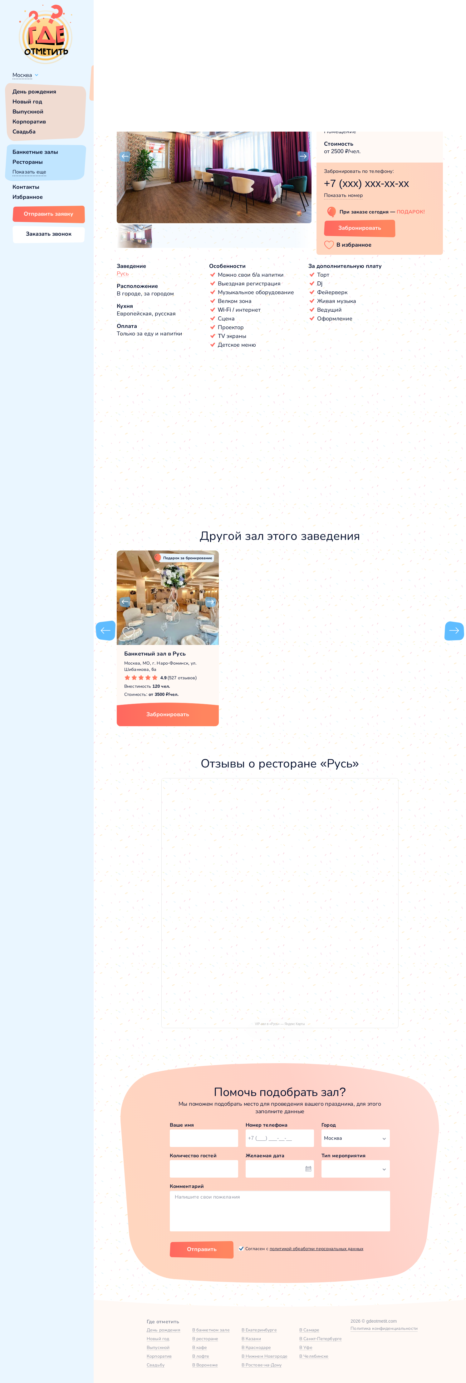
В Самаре (309, 1329)
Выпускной (27, 111)
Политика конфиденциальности (384, 1328)
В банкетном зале (211, 1329)
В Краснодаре (256, 1347)
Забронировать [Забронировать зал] (359, 228)
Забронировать (167, 714)
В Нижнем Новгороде (264, 1356)
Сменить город (149, 89)
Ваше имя (182, 1125)
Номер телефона (267, 1125)
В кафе (199, 1347)
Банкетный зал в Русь (155, 654)
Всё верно (112, 89)
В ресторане (205, 1338)
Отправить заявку (48, 214)
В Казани (251, 1338)
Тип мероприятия (343, 1155)
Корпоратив (29, 121)
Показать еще (29, 171)
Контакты (25, 187)
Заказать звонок (48, 234)
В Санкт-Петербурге (320, 1338)
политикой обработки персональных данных (316, 1248)
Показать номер (343, 195)
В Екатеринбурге (259, 1329)
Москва (22, 75)
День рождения (34, 91)
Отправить (202, 1249)
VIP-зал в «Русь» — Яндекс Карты (280, 1024)
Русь (123, 273)
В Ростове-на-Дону (262, 1364)
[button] (124, 156)
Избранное (27, 197)
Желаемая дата (265, 1155)
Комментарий (187, 1186)
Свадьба (24, 131)
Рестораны (27, 162)
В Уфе (305, 1347)
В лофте (200, 1356)
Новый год (27, 101)
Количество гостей (193, 1155)
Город (328, 1125)
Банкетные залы (35, 152)
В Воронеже (205, 1364)
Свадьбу (155, 1364)
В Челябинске (314, 1356)
